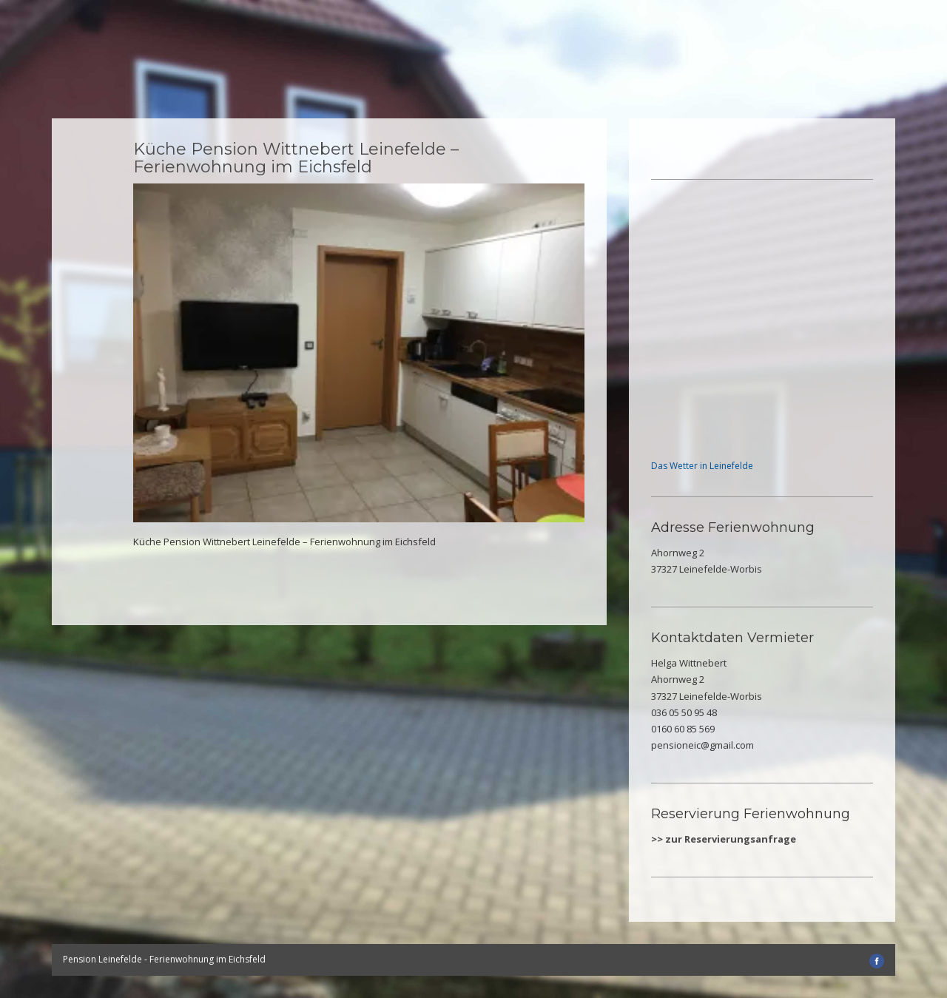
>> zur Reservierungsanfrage (723, 839)
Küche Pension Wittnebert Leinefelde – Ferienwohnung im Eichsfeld (296, 158)
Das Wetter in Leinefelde (702, 465)
